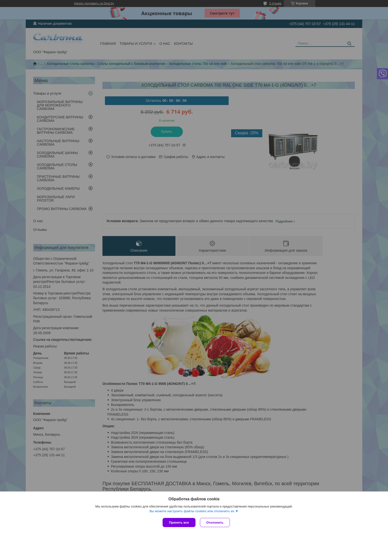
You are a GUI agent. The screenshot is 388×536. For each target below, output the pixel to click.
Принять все (179, 522)
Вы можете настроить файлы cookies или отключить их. (192, 511)
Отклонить (215, 522)
